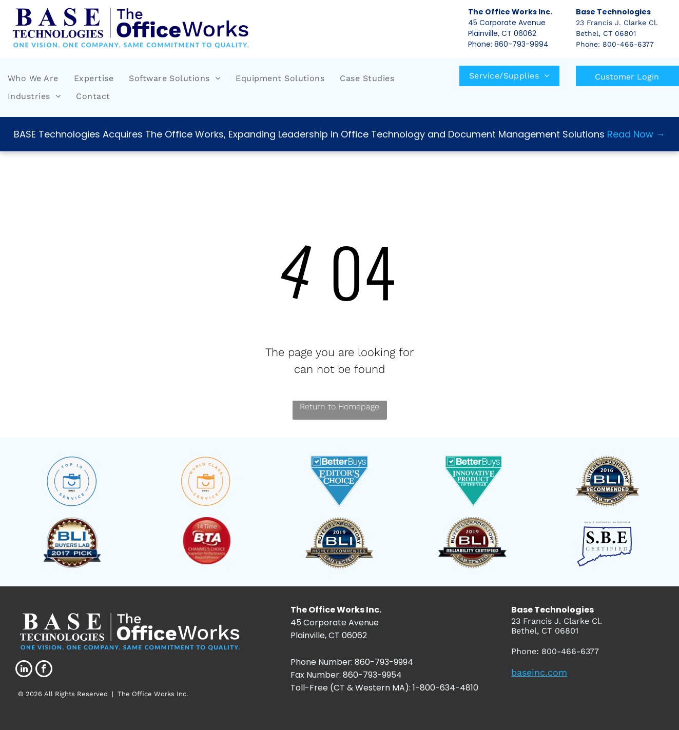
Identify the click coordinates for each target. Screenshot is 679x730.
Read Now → (636, 134)
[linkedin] (23, 670)
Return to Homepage (339, 406)
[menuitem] (33, 78)
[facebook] (43, 670)
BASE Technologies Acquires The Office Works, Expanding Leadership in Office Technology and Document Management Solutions (309, 134)
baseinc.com (539, 672)
